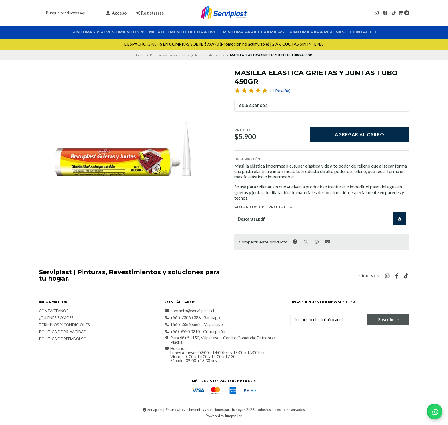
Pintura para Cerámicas (253, 32)
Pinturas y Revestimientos (108, 32)
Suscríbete (388, 319)
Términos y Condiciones (64, 325)
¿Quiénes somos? (56, 318)
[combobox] (67, 13)
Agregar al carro (359, 134)
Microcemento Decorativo (183, 32)
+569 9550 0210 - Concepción (195, 332)
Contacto (363, 32)
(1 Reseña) (280, 90)
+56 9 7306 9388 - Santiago (192, 318)
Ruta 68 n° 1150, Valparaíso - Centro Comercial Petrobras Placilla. (220, 340)
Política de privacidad (63, 332)
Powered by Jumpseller (223, 416)
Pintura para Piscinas (317, 32)
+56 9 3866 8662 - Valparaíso (194, 325)
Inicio (140, 55)
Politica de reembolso (63, 339)
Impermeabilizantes (209, 55)
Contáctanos (54, 311)
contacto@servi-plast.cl (189, 311)
